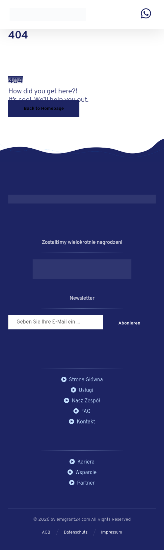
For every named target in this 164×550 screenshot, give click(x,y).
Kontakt (82, 422)
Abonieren (129, 323)
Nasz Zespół (82, 401)
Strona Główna (82, 380)
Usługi (82, 390)
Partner (82, 483)
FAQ (82, 411)
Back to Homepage (44, 108)
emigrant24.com (74, 519)
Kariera (82, 462)
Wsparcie (82, 472)
